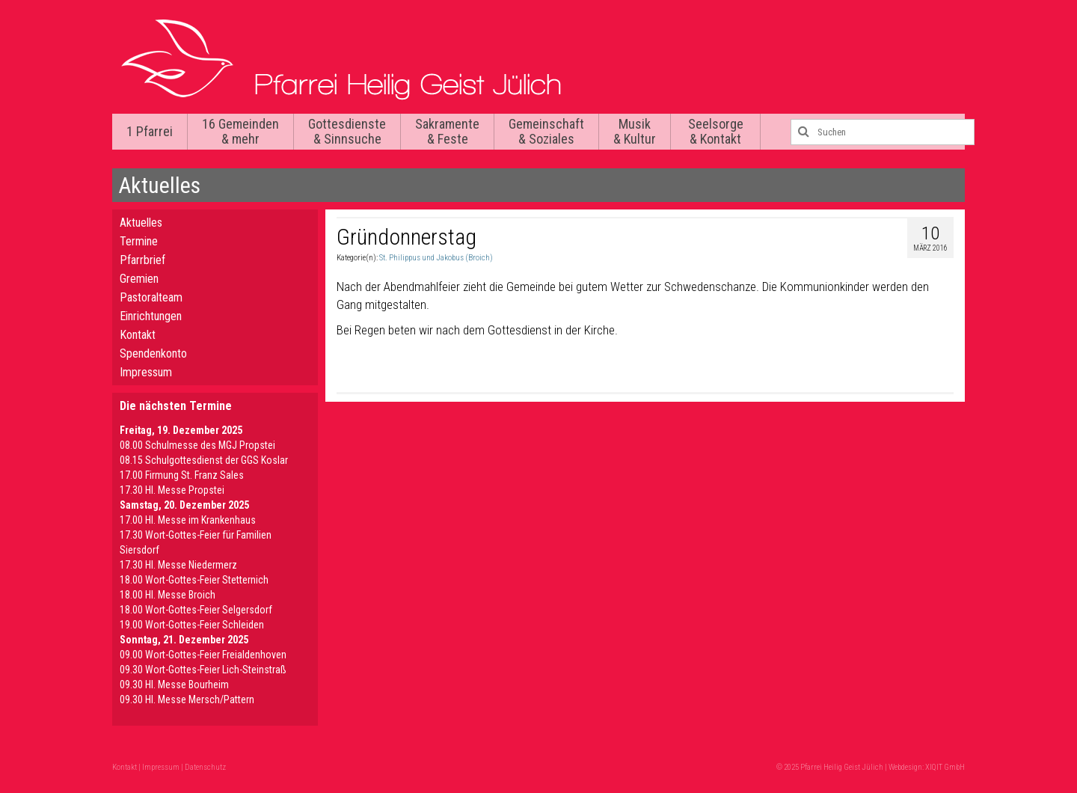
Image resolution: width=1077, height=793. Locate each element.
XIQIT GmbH (945, 767)
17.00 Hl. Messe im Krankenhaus (188, 520)
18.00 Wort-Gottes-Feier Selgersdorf (196, 610)
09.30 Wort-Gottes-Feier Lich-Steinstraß (203, 670)
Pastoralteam (151, 297)
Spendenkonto (153, 353)
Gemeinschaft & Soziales (546, 131)
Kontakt (138, 335)
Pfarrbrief (142, 260)
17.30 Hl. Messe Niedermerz (178, 565)
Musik (634, 131)
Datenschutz (205, 767)
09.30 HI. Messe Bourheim (174, 685)
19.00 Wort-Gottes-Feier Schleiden (192, 625)
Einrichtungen (151, 316)
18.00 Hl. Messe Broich (167, 595)
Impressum (146, 372)
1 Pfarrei (149, 131)
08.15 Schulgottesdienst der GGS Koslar (204, 460)
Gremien (139, 279)
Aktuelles (141, 222)
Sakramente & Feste (447, 131)
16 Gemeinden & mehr (240, 131)
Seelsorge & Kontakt (715, 131)
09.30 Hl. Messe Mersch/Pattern (187, 699)
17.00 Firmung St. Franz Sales (182, 475)
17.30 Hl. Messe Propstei (172, 490)
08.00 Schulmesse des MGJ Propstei (197, 445)
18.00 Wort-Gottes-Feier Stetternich (194, 580)
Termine (139, 241)
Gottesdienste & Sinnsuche (347, 131)
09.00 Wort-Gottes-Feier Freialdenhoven (203, 655)
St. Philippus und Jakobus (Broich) (436, 258)
